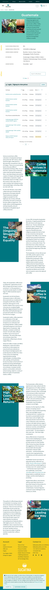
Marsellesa (29, 472)
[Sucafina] (8, 6)
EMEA (44, 5)
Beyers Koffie (22, 1)
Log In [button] (4, 545)
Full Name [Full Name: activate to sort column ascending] (8, 90)
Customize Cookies (22, 550)
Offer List (5, 548)
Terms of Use (21, 545)
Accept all (8, 586)
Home (2, 9)
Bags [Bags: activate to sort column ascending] (23, 90)
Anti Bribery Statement (23, 556)
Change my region (7, 555)
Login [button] (43, 84)
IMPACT (38, 1)
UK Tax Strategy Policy (23, 558)
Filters (26, 78)
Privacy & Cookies (22, 548)
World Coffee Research (36, 463)
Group (13, 1)
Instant (30, 1)
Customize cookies (19, 586)
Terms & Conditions (22, 546)
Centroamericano (39, 472)
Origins (6, 9)
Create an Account (7, 546)
